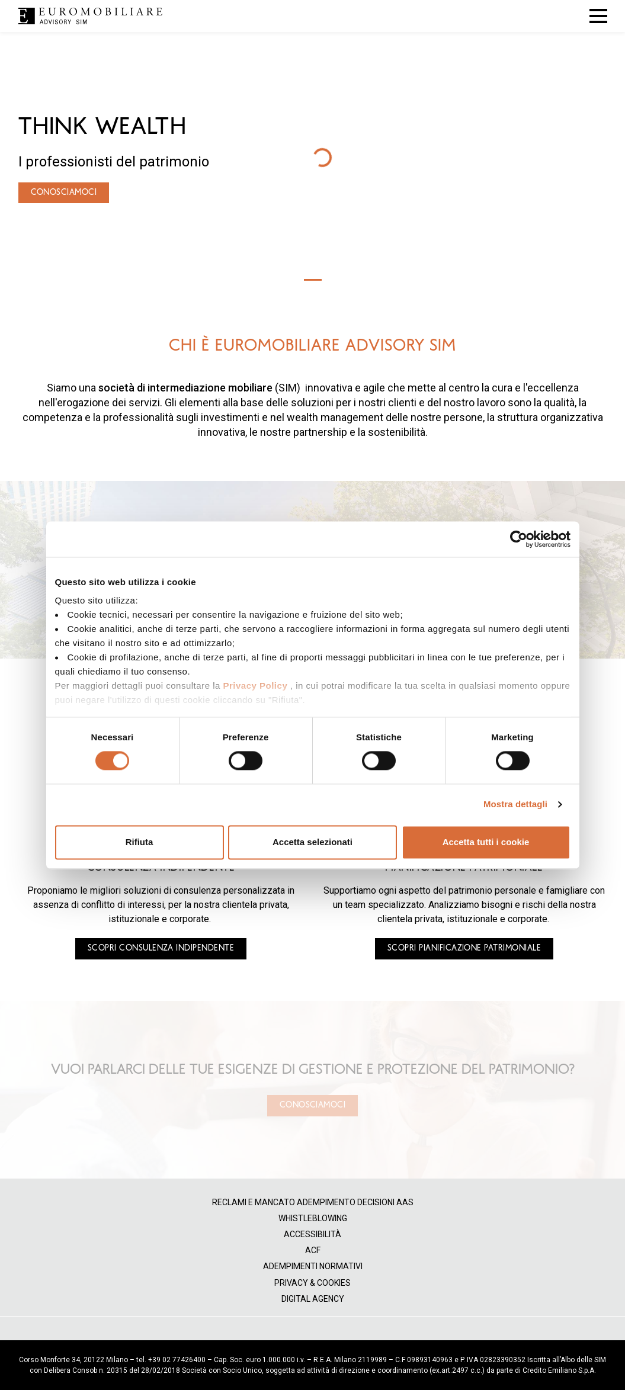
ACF (312, 1250)
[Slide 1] (313, 280)
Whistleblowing (312, 1218)
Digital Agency (312, 1299)
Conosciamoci (313, 1105)
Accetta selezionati (312, 842)
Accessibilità (312, 1234)
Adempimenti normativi (313, 1266)
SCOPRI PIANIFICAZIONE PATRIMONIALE (464, 948)
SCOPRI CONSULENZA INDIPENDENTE (161, 948)
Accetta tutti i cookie (486, 842)
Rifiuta (139, 842)
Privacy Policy (255, 685)
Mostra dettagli (515, 805)
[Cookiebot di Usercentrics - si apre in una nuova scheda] (518, 539)
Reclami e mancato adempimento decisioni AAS (313, 1202)
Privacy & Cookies (312, 1283)
